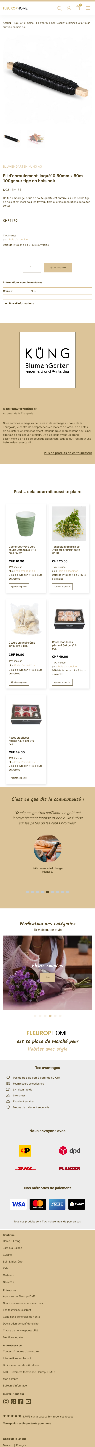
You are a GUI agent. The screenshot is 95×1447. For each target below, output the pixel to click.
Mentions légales (13, 1337)
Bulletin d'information (15, 1385)
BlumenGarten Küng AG (22, 166)
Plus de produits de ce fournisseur (68, 453)
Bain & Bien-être (12, 1261)
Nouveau (8, 1282)
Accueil (7, 23)
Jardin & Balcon (12, 1247)
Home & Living (11, 1240)
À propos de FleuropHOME (19, 1296)
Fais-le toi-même (24, 23)
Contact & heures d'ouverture (21, 1351)
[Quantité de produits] (32, 267)
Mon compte (10, 1378)
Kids (5, 1268)
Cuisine (7, 1254)
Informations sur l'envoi (17, 1358)
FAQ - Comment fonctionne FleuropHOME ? (29, 1372)
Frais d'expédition (19, 239)
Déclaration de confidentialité (20, 1323)
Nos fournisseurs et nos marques (23, 1303)
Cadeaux (8, 1275)
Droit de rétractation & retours (21, 1365)
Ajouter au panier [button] (19, 586)
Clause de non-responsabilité (20, 1330)
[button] (27, 892)
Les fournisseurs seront (17, 1309)
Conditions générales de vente (21, 1316)
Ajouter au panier (58, 267)
